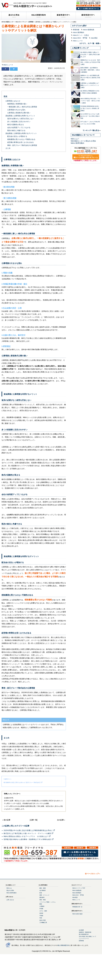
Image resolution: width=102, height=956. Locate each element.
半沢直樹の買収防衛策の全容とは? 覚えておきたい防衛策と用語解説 (89, 108)
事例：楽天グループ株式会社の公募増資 (22, 145)
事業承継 (76, 30)
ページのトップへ (92, 874)
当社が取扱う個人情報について (87, 936)
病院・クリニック (44, 895)
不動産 (41, 915)
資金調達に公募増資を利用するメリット (20, 116)
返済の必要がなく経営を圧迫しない (20, 118)
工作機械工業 (43, 922)
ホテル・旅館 (43, 911)
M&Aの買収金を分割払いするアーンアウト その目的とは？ (27, 836)
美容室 (41, 913)
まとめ (7, 148)
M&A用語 (94, 38)
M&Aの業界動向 (78, 32)
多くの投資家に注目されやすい (18, 121)
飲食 (40, 893)
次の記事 (60, 820)
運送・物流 (42, 899)
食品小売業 (42, 920)
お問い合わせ (10, 900)
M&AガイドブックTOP (78, 888)
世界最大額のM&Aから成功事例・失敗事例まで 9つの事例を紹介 (28, 839)
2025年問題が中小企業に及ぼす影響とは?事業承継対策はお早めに (29, 830)
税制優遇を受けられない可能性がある (21, 139)
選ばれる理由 (10, 890)
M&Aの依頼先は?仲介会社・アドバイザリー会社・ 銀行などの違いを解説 (90, 101)
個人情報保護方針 (84, 934)
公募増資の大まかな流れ (16, 110)
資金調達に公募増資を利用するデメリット (21, 133)
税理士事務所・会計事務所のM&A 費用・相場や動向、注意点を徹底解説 (90, 70)
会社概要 (81, 930)
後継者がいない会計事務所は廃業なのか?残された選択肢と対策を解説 (90, 78)
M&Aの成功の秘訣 (77, 914)
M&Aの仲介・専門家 (80, 38)
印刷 (40, 918)
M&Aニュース (8, 65)
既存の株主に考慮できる (16, 130)
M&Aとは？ (75, 139)
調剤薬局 (41, 897)
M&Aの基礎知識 (88, 30)
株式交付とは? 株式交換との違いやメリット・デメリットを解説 (28, 833)
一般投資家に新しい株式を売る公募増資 (22, 107)
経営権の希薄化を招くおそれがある (20, 142)
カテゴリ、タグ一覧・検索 (89, 43)
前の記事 (7, 820)
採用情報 (81, 940)
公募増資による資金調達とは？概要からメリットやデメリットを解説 (89, 85)
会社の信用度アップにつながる (18, 127)
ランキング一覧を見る (91, 130)
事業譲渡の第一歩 (77, 907)
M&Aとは (9, 888)
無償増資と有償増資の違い (17, 104)
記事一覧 (33, 820)
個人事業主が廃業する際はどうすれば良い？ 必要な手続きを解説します (90, 54)
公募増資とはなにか (12, 101)
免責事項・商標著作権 (85, 932)
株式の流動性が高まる (15, 124)
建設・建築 (42, 888)
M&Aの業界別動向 (77, 143)
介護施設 (41, 906)
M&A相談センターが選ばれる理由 (83, 141)
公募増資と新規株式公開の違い (18, 113)
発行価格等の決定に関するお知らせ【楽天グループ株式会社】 (22, 782)
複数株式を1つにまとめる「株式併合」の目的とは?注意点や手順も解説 (90, 62)
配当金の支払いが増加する (17, 136)
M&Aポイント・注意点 (81, 35)
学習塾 (41, 908)
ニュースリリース (84, 938)
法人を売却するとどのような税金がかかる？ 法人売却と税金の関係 (90, 116)
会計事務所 (42, 890)
